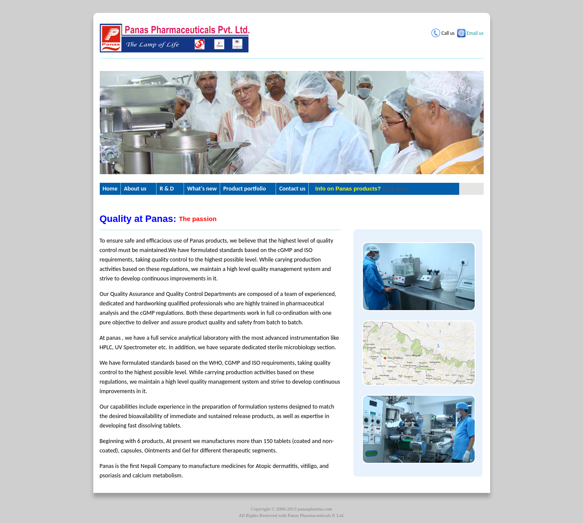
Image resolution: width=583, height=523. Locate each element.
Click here (394, 188)
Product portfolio (244, 188)
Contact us (292, 188)
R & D (167, 188)
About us (135, 188)
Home (110, 188)
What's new (202, 188)
